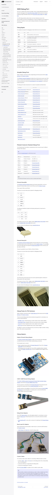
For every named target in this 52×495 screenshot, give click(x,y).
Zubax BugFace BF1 (22, 420)
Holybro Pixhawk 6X (21, 91)
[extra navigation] (50, 1)
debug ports (22, 416)
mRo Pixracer (20, 133)
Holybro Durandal (21, 95)
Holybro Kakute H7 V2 (22, 114)
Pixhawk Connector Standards (24, 78)
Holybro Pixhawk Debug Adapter (25, 339)
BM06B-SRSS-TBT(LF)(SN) (40, 221)
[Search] (19, 2)
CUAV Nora (20, 126)
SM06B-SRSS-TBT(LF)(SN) (25, 223)
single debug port (34, 313)
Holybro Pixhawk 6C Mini (22, 104)
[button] (12, 4)
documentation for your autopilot (36, 81)
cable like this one (36, 225)
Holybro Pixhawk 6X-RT (22, 89)
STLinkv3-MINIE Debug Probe (31, 382)
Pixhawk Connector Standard (24, 184)
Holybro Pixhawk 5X (21, 93)
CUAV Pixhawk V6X (21, 120)
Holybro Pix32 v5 (21, 108)
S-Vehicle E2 (20, 135)
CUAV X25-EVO (20, 124)
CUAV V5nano (20, 118)
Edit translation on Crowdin (22, 482)
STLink (19, 323)
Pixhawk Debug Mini (36, 95)
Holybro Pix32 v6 (21, 106)
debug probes (24, 415)
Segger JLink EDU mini (27, 349)
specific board (24, 153)
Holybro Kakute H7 (21, 110)
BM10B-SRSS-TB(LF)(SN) (40, 281)
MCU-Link (20, 325)
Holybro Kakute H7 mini (22, 112)
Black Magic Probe (21, 322)
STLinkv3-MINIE (23, 467)
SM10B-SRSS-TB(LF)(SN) (26, 282)
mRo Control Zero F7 (21, 139)
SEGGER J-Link (21, 320)
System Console (25, 76)
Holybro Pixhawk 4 (21, 97)
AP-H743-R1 (20, 137)
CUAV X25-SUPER (21, 122)
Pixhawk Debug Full (36, 89)
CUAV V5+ (19, 116)
